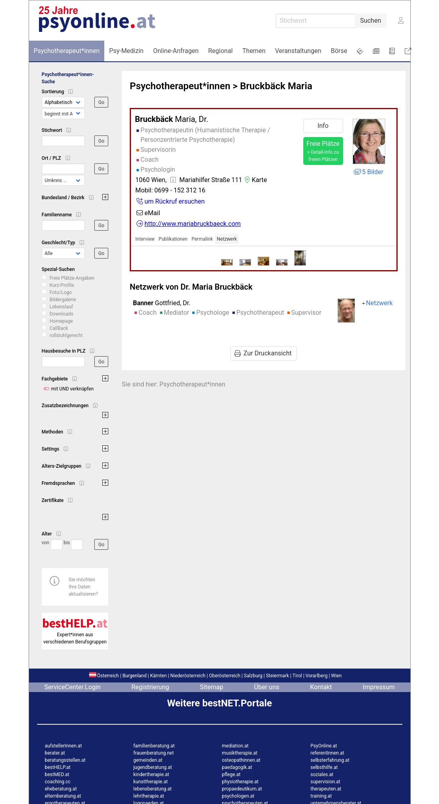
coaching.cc (58, 781)
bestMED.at (57, 774)
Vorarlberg (317, 675)
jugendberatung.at (152, 767)
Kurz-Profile (62, 285)
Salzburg (253, 675)
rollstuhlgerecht (66, 335)
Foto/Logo (61, 292)
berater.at (55, 753)
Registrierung (150, 687)
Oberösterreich (224, 675)
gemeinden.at (147, 760)
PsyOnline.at (323, 746)
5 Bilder (368, 172)
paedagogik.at (237, 767)
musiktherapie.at (240, 753)
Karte (254, 180)
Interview (144, 239)
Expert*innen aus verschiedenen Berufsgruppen (75, 635)
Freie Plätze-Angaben (72, 278)
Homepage (61, 321)
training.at (321, 796)
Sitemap (211, 687)
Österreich (104, 675)
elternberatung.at (63, 796)
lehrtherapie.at (148, 796)
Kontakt (321, 687)
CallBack (59, 328)
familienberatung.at (154, 746)
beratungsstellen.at (65, 760)
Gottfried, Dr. (161, 303)
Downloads (62, 314)
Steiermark (277, 675)
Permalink (202, 239)
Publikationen (173, 239)
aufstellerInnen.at (63, 746)
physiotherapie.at (240, 781)
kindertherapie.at (151, 774)
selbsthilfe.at (324, 767)
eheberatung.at (61, 789)
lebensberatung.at (152, 789)
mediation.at (235, 746)
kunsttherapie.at (150, 781)
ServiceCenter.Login (72, 687)
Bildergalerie (63, 299)
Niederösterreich (187, 675)
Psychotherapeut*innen (180, 86)
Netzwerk (227, 239)
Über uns (266, 687)
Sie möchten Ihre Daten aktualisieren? (83, 587)
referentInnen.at (327, 753)
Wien (336, 675)
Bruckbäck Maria (276, 86)
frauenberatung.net (153, 753)
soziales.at (321, 774)
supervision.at (325, 781)
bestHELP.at (57, 767)
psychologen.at (238, 796)
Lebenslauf (61, 307)
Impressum (379, 687)
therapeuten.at (325, 789)
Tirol (297, 675)
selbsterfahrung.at (329, 760)
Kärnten (158, 675)
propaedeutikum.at (242, 789)
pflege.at (231, 774)
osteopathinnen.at (241, 760)
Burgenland (135, 675)
